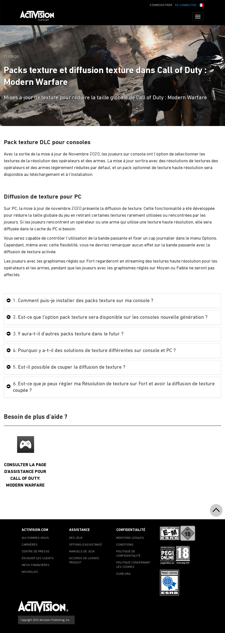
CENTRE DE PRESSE (35, 551)
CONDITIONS (124, 544)
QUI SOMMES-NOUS (35, 538)
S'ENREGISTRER (161, 5)
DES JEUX (76, 538)
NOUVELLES (30, 572)
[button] (201, 4)
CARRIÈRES (30, 544)
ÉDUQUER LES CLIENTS (38, 558)
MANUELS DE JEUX (82, 551)
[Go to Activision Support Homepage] (40, 16)
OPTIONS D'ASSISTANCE (85, 544)
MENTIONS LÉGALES (130, 538)
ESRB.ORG (123, 574)
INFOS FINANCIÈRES (35, 565)
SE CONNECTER (185, 5)
